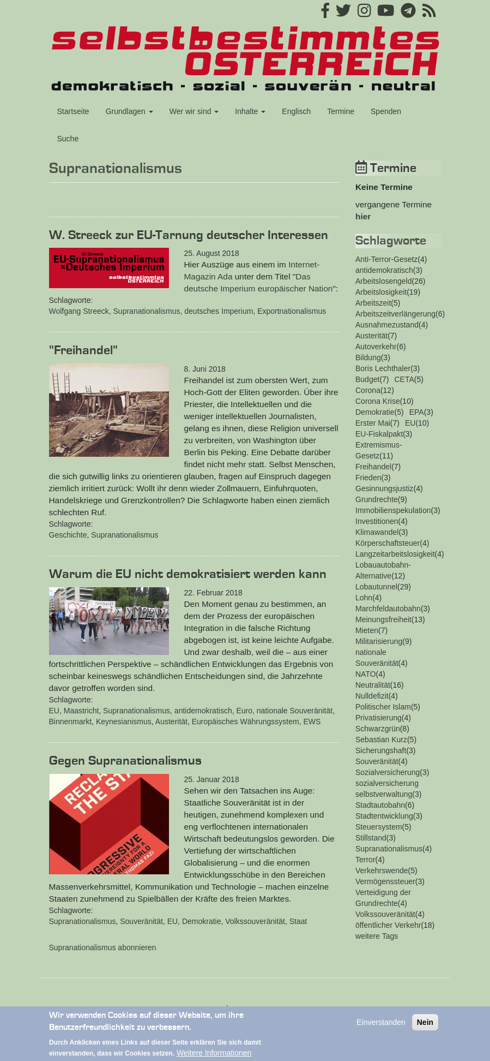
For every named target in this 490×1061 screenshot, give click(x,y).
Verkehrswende (381, 870)
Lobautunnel (376, 586)
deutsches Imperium (218, 311)
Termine (340, 111)
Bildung (368, 357)
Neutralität (372, 685)
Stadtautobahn (380, 805)
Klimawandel (376, 532)
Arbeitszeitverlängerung (395, 313)
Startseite (73, 111)
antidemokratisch (203, 710)
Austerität (171, 721)
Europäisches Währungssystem (245, 721)
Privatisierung (378, 717)
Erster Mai (372, 423)
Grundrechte (376, 499)
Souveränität (141, 921)
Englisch (296, 111)
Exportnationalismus (291, 311)
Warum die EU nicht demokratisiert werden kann (187, 574)
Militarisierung (378, 641)
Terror (365, 859)
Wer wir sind (194, 111)
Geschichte (68, 534)
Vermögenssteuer (385, 881)
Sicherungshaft (380, 750)
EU (54, 710)
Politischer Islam (383, 706)
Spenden (386, 111)
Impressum (245, 1008)
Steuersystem (378, 826)
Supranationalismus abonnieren (102, 947)
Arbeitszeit (373, 303)
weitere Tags (376, 936)
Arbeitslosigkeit (381, 292)
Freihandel (373, 466)
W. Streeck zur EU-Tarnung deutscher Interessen (188, 235)
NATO (365, 674)
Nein (425, 1027)
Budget (367, 379)
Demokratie (201, 921)
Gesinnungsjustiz (384, 488)
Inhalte (250, 111)
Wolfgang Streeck (79, 311)
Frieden (368, 477)
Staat (298, 921)
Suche (68, 138)
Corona (367, 390)
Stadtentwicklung (384, 816)
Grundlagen (129, 111)
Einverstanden (381, 1027)
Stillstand (370, 837)
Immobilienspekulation (393, 510)
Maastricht (81, 710)
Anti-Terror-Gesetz (386, 259)
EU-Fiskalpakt (379, 434)
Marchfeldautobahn (388, 608)
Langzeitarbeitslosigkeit (395, 554)
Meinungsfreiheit (383, 619)
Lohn (363, 597)
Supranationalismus (146, 311)
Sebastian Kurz (381, 739)
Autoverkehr (375, 346)
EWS (311, 721)
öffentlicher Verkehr (388, 925)
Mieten (366, 630)
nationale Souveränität (294, 710)
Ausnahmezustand (387, 324)
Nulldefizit (372, 696)
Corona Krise (377, 401)
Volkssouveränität (255, 921)
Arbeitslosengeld (383, 281)
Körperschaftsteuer (387, 543)
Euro (244, 710)
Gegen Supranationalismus (125, 760)
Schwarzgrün (377, 728)
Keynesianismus (124, 721)
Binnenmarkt (70, 721)
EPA (416, 412)
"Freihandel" (83, 350)
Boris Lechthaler (382, 368)
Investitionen (376, 521)
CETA (404, 379)
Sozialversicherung (387, 772)
